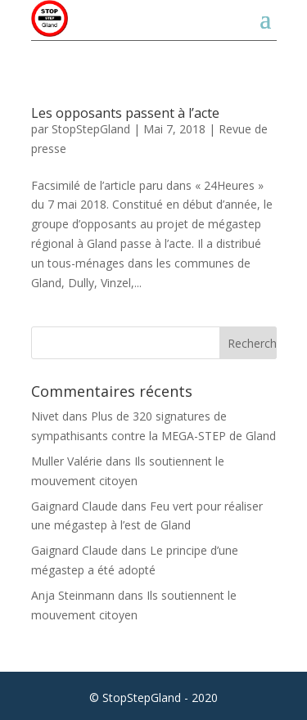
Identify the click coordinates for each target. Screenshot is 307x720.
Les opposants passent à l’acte (125, 113)
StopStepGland (91, 129)
